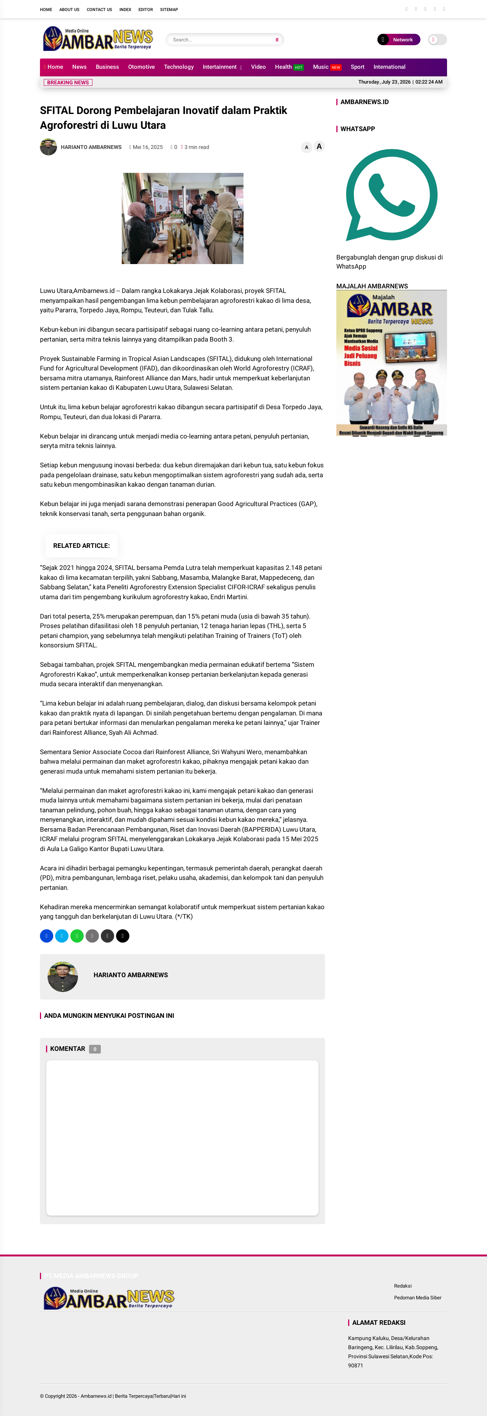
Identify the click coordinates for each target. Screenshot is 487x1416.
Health (289, 67)
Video (258, 66)
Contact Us (99, 9)
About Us (69, 9)
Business (107, 66)
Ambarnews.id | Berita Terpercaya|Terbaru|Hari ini (133, 1396)
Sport (357, 66)
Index (125, 9)
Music (327, 67)
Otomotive (141, 66)
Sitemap (169, 9)
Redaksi (403, 1286)
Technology (179, 66)
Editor (145, 9)
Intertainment (220, 66)
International (390, 66)
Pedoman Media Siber (417, 1298)
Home (46, 9)
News (79, 66)
